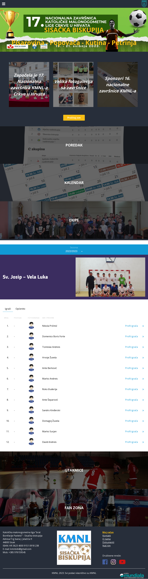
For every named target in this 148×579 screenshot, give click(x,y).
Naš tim (106, 545)
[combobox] (74, 251)
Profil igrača (134, 325)
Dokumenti (108, 542)
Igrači (8, 308)
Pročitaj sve (74, 117)
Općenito (20, 308)
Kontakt (106, 535)
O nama (106, 539)
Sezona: (74, 247)
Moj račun (108, 532)
